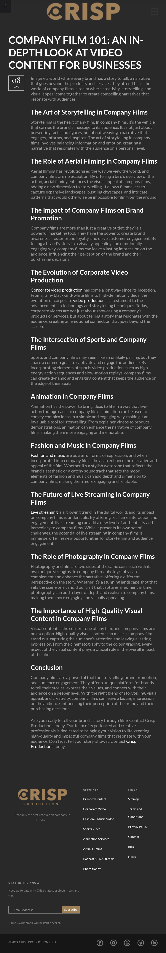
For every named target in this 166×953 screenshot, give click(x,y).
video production (89, 300)
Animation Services (96, 839)
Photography (92, 869)
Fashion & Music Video (98, 819)
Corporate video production (57, 289)
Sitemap (133, 799)
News (132, 856)
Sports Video (92, 829)
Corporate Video (94, 809)
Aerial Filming (92, 849)
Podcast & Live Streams (98, 859)
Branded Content (94, 799)
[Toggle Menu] (5, 6)
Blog (131, 846)
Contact (133, 836)
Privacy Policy (137, 826)
